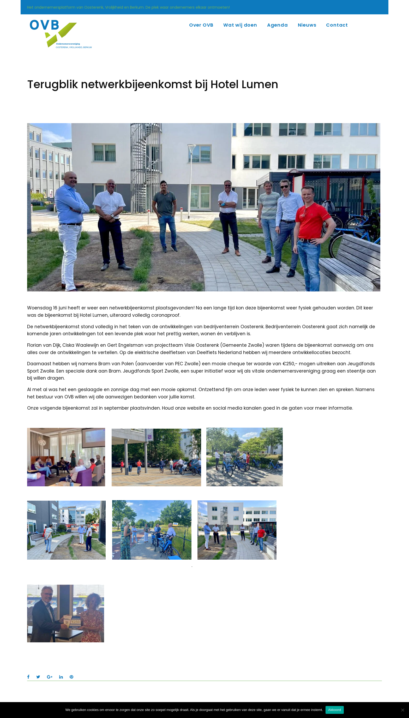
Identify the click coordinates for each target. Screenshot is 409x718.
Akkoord (334, 710)
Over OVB (201, 25)
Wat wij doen (240, 25)
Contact (337, 25)
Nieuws (307, 25)
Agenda (277, 25)
